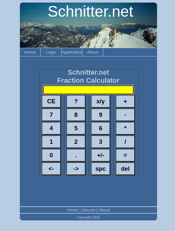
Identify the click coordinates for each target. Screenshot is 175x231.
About (92, 52)
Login (51, 52)
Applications (72, 52)
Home (30, 52)
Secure (88, 210)
